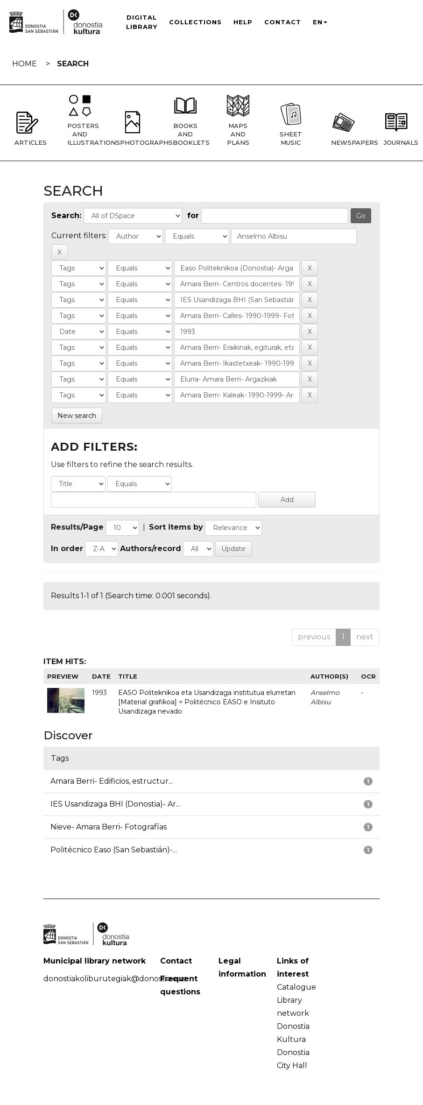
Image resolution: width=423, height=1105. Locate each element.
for (193, 215)
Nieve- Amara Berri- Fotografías (108, 826)
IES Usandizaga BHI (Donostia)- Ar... (115, 804)
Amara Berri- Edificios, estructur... (111, 781)
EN (320, 22)
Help (243, 22)
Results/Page (77, 527)
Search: (66, 215)
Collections (195, 22)
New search (76, 415)
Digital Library (141, 22)
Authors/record (150, 548)
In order (67, 548)
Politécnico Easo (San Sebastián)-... (113, 849)
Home (24, 63)
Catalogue (296, 987)
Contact (282, 22)
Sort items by (176, 527)
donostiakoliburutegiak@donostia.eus (114, 978)
